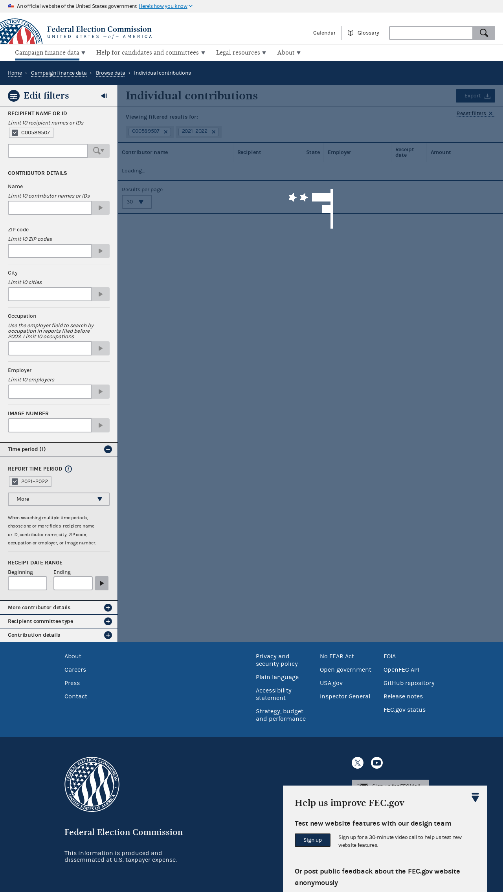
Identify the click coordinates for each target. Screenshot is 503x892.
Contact (75, 695)
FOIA (390, 655)
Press (72, 681)
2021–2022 (34, 480)
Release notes (403, 695)
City (13, 272)
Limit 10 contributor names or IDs (49, 195)
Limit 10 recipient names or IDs (45, 122)
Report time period (35, 468)
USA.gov (331, 681)
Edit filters (46, 94)
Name (15, 186)
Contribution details (34, 634)
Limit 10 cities (25, 281)
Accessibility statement (274, 693)
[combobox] (431, 33)
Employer (19, 369)
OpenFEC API (401, 668)
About (72, 655)
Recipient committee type (40, 620)
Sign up (312, 840)
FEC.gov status (405, 708)
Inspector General (345, 695)
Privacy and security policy (277, 659)
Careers (75, 668)
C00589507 (35, 132)
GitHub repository (409, 681)
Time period (27, 448)
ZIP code (18, 229)
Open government (345, 668)
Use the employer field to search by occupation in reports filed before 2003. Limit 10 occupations (51, 330)
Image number (28, 413)
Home (15, 72)
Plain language (277, 676)
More (23, 498)
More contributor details (39, 606)
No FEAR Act (337, 655)
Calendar (324, 33)
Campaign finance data (59, 72)
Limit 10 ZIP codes (30, 238)
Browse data (110, 72)
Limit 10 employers (31, 379)
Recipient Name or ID (37, 112)
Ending (62, 572)
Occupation (22, 315)
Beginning (20, 572)
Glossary (368, 33)
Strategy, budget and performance (281, 714)
